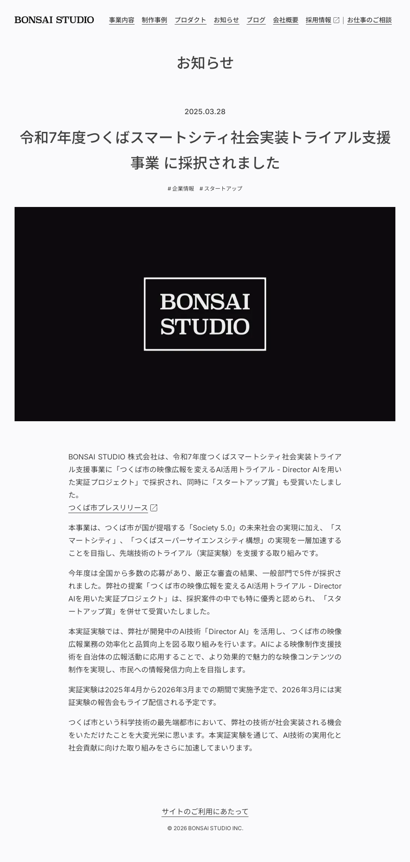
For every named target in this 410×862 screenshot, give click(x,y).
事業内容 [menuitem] (121, 20)
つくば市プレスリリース (108, 507)
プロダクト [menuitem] (190, 20)
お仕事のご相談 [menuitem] (369, 20)
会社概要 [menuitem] (285, 20)
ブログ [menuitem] (256, 20)
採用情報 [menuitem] (322, 20)
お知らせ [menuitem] (226, 20)
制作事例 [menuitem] (154, 20)
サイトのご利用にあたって (205, 811)
